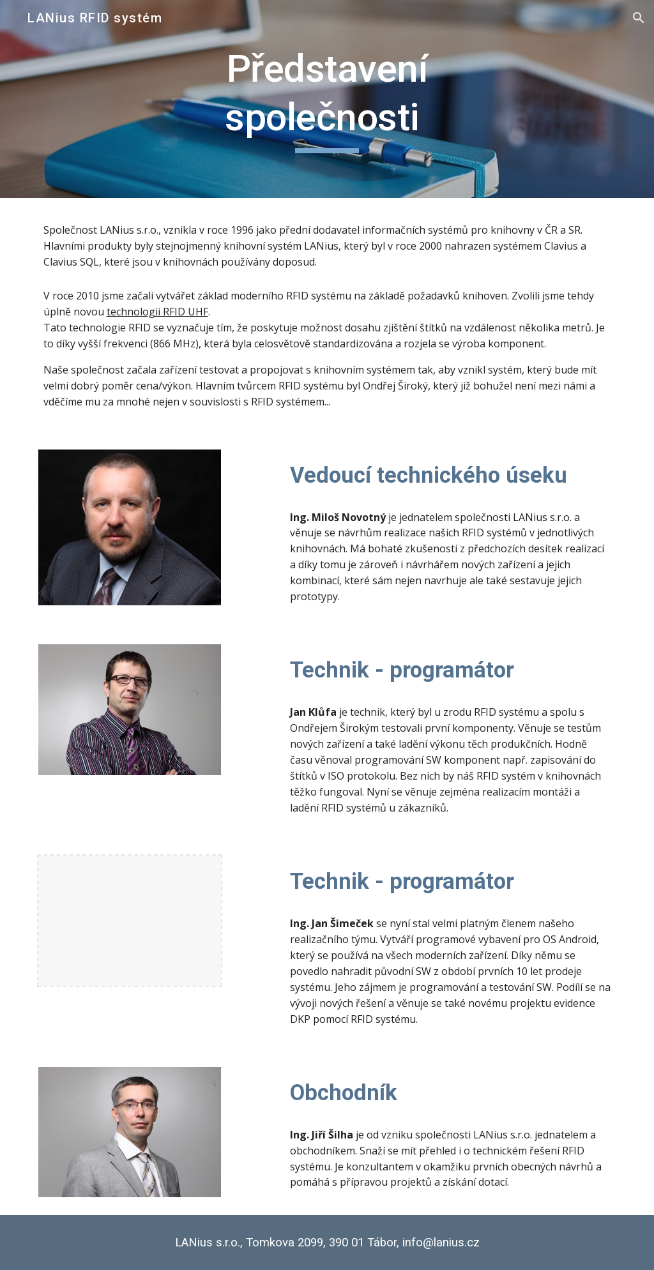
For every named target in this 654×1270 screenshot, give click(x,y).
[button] (638, 18)
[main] (327, 99)
